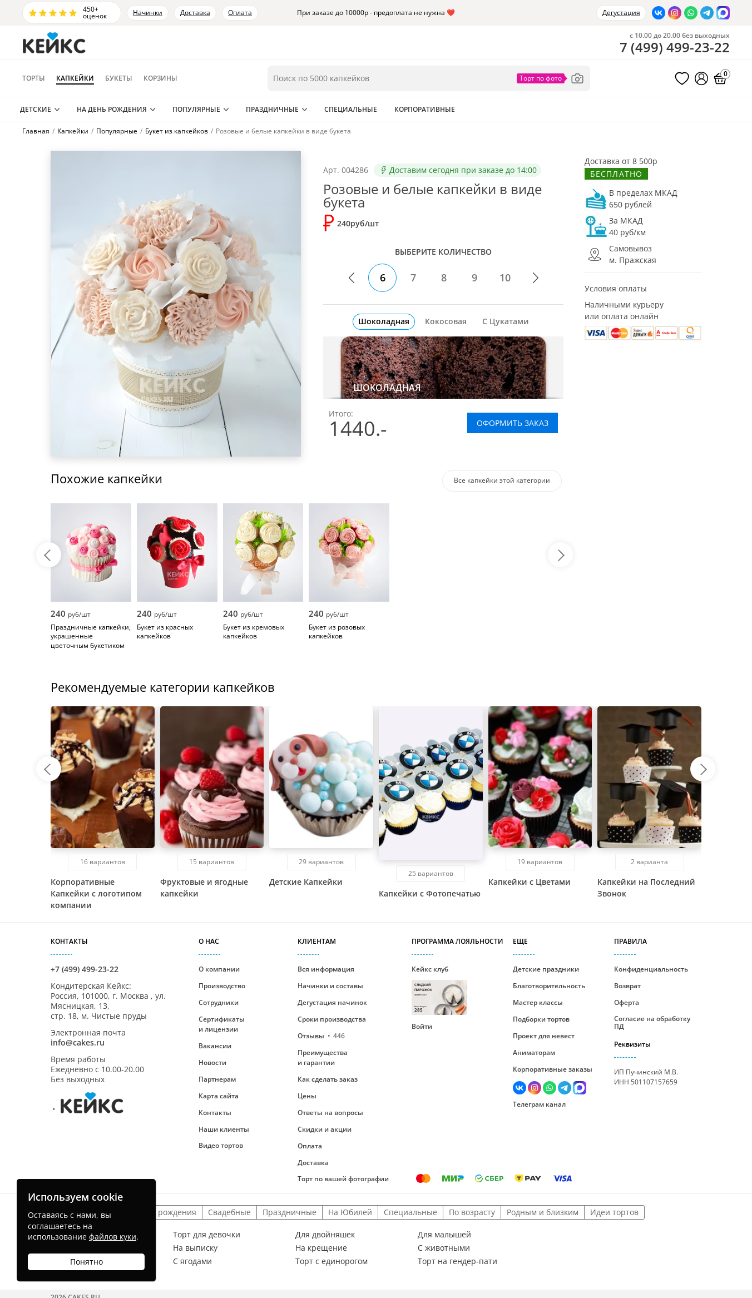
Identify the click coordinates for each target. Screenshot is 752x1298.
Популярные (196, 109)
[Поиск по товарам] (429, 78)
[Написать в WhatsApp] (690, 12)
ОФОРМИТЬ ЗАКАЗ (512, 423)
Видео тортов (221, 1145)
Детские (35, 109)
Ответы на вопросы (330, 1112)
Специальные (350, 109)
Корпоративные (424, 109)
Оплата (240, 12)
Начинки (147, 12)
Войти (422, 1026)
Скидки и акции (325, 1129)
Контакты (215, 1112)
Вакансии (215, 1046)
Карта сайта (219, 1096)
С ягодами (192, 1261)
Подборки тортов (541, 1019)
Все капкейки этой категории (502, 480)
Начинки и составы (330, 985)
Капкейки (75, 78)
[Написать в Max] (723, 12)
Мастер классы (538, 1002)
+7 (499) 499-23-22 (84, 969)
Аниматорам (534, 1052)
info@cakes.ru (78, 1042)
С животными (444, 1248)
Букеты (118, 78)
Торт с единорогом (331, 1261)
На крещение (321, 1248)
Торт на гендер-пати (457, 1261)
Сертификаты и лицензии (222, 1024)
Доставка (195, 12)
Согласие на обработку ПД (652, 1022)
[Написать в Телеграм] (707, 12)
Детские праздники (546, 969)
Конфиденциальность (651, 969)
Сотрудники (219, 1002)
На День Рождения (112, 109)
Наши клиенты (224, 1129)
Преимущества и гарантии (323, 1057)
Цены (307, 1096)
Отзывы (321, 1036)
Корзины (160, 78)
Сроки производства (332, 1019)
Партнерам (217, 1079)
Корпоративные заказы (552, 1069)
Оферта (626, 1002)
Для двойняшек (325, 1234)
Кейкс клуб (439, 989)
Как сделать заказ (328, 1079)
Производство (222, 985)
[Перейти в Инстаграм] (674, 12)
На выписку (195, 1248)
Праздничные (272, 109)
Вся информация (326, 969)
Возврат (627, 985)
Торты (33, 78)
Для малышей (444, 1234)
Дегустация (621, 12)
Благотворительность (549, 985)
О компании (219, 969)
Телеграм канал (539, 1104)
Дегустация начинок (332, 1002)
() (675, 47)
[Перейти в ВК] (658, 12)
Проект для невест (544, 1036)
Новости (212, 1062)
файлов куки (112, 1236)
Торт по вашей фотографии (343, 1178)
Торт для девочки (206, 1234)
